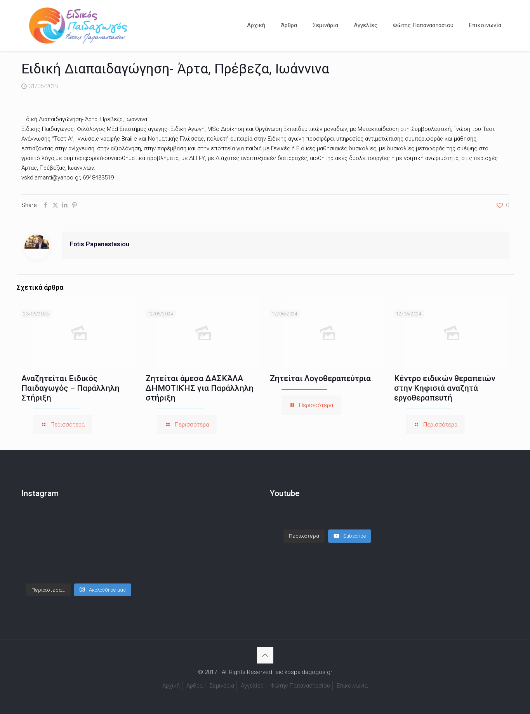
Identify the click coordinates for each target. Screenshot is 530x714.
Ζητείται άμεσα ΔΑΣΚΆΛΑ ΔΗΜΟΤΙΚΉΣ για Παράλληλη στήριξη (200, 388)
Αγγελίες (252, 685)
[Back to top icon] (265, 655)
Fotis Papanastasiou (99, 244)
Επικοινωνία (352, 685)
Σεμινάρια (221, 685)
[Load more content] (304, 528)
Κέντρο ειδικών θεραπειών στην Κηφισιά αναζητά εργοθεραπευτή (444, 388)
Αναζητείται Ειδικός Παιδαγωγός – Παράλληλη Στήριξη (70, 388)
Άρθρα (194, 685)
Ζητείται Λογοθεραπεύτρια (320, 378)
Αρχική (171, 685)
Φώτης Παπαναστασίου (300, 685)
